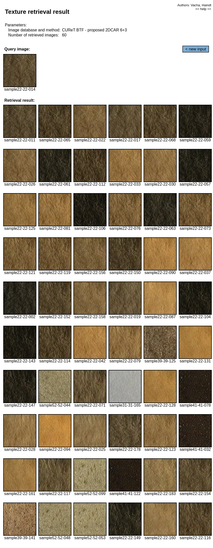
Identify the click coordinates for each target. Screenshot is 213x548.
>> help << (203, 9)
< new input (195, 49)
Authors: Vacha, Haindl (194, 5)
